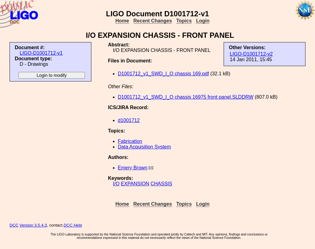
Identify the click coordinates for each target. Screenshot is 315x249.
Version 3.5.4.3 (33, 225)
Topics (184, 20)
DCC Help (73, 225)
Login (202, 20)
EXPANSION (135, 183)
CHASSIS (161, 183)
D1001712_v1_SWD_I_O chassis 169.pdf (163, 73)
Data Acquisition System (144, 146)
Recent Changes (153, 20)
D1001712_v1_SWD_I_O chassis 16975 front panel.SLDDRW (185, 97)
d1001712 (129, 120)
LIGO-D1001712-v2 (251, 54)
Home (122, 20)
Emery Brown (132, 167)
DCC (14, 225)
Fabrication (130, 141)
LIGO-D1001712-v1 (41, 53)
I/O (116, 183)
